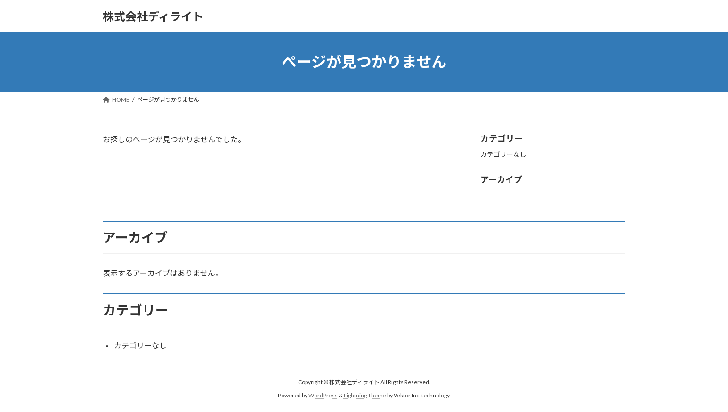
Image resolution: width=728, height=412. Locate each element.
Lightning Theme (365, 395)
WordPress (323, 395)
